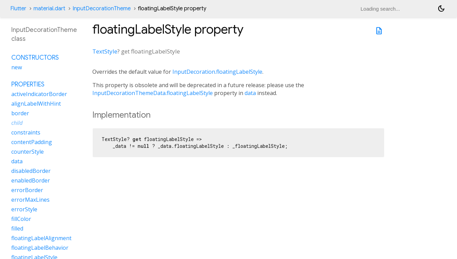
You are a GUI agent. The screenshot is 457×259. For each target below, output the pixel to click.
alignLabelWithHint (36, 103)
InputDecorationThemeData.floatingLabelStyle (152, 93)
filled (17, 228)
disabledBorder (31, 171)
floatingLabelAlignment (41, 238)
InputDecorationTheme (102, 8)
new (16, 67)
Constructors (35, 57)
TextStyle (104, 51)
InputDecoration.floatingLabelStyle (217, 71)
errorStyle (24, 209)
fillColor (21, 219)
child (17, 123)
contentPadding (31, 142)
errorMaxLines (30, 199)
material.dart (49, 8)
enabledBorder (30, 180)
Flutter (18, 8)
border (20, 113)
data (250, 93)
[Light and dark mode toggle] (441, 8)
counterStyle (27, 151)
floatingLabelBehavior (39, 247)
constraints (25, 132)
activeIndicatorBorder (39, 94)
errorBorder (27, 190)
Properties (27, 84)
